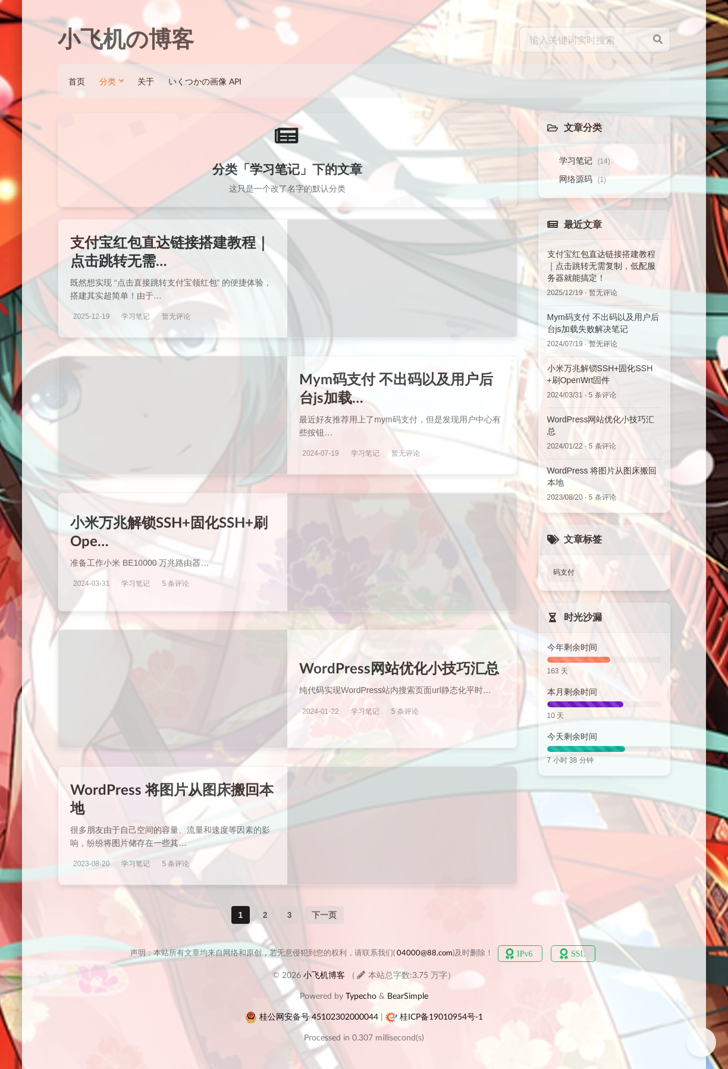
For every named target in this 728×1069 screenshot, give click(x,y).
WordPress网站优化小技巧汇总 (399, 667)
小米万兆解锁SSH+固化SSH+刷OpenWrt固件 (600, 374)
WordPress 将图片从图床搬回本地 (602, 476)
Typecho (361, 995)
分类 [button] (107, 81)
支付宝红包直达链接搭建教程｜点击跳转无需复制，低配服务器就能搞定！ (601, 266)
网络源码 (583, 179)
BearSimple (407, 995)
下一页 (324, 915)
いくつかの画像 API (204, 81)
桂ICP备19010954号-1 (441, 1016)
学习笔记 (584, 160)
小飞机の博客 (126, 39)
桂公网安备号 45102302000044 (318, 1016)
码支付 (564, 572)
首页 (76, 81)
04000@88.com (425, 952)
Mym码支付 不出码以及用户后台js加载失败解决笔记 (603, 323)
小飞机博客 (324, 975)
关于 (145, 81)
